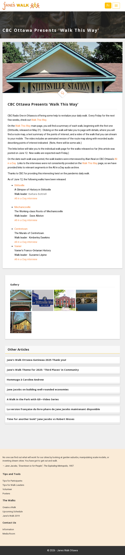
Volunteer (7, 489)
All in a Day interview (25, 198)
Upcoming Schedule (13, 511)
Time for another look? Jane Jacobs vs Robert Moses (40, 419)
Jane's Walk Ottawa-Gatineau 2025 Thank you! (36, 359)
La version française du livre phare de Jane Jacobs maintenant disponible (53, 409)
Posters (6, 493)
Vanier (18, 246)
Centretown (21, 228)
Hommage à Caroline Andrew (25, 379)
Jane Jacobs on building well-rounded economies (38, 389)
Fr (108, 5)
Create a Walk (9, 507)
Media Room (9, 533)
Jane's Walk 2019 (11, 516)
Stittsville (19, 185)
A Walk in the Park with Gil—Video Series (33, 399)
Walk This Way (38, 120)
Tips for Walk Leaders (13, 485)
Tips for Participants (12, 481)
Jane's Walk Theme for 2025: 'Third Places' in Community (43, 369)
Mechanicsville (22, 207)
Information (8, 529)
